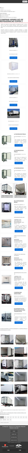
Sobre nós (14, 434)
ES (10, 417)
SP (13, 417)
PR (15, 417)
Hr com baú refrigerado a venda (5, 14)
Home (14, 431)
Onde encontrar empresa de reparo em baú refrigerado (9, 17)
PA (10, 419)
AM (7, 419)
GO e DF (4, 419)
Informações (14, 437)
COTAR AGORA (13, 57)
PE (23, 417)
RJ (5, 417)
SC (18, 417)
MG (8, 417)
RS (21, 417)
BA (26, 417)
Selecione (2, 417)
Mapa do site (14, 440)
